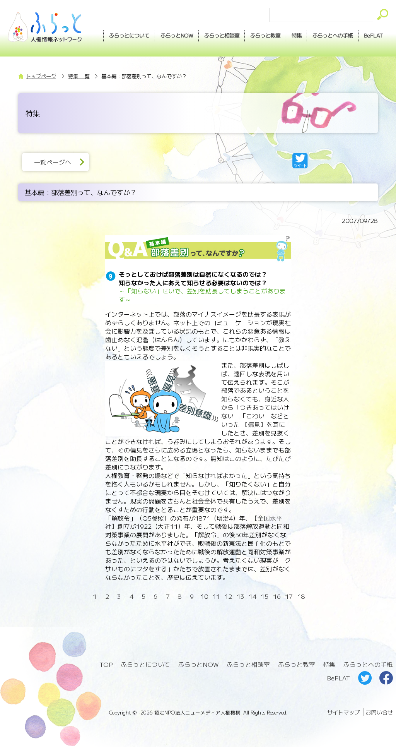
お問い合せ (379, 712)
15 (264, 596)
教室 (264, 35)
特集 (295, 35)
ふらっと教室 (296, 664)
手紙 (332, 35)
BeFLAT (372, 35)
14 (252, 596)
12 (228, 596)
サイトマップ (343, 712)
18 (301, 596)
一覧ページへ (52, 162)
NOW (175, 35)
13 (240, 596)
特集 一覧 (79, 76)
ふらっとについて (127, 35)
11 (216, 596)
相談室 (219, 35)
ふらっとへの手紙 (368, 664)
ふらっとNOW (198, 664)
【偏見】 (253, 424)
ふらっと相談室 (248, 664)
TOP (106, 664)
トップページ (41, 76)
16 (277, 596)
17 (289, 596)
